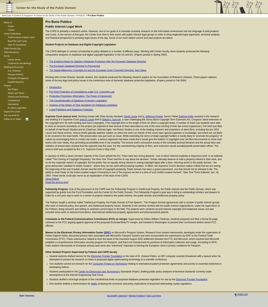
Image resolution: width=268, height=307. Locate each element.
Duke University (26, 296)
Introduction (55, 87)
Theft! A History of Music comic (21, 37)
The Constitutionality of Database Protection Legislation (78, 100)
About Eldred (52, 179)
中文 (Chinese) (14, 71)
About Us (8, 22)
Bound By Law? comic (17, 41)
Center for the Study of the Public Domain (55, 15)
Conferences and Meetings (19, 63)
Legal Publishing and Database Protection (71, 109)
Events (7, 56)
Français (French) (15, 74)
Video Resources (11, 52)
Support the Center (12, 112)
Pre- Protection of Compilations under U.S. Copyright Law (81, 91)
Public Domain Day (12, 48)
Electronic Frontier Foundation (106, 256)
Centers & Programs (23, 15)
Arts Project (13, 89)
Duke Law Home (154, 296)
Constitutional (14, 100)
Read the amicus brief (56, 182)
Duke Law (6, 15)
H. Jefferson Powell (152, 116)
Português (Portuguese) (18, 78)
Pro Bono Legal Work (17, 108)
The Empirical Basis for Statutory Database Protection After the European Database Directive (97, 61)
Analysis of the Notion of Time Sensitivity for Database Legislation (83, 105)
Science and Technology (18, 97)
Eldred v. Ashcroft (112, 119)
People (11, 26)
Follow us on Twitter (12, 119)
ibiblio (94, 283)
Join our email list (11, 115)
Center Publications (12, 34)
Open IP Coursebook (17, 45)
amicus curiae (87, 119)
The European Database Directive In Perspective (74, 66)
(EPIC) (107, 232)
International (13, 104)
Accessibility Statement (117, 296)
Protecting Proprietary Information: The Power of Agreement (80, 96)
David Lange (130, 116)
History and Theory (16, 93)
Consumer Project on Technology (110, 263)
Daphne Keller (186, 116)
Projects (81, 15)
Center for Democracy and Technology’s (99, 271)
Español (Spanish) (16, 82)
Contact (11, 30)
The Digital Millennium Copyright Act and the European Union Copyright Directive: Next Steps (97, 70)
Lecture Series (14, 60)
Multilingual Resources (14, 67)
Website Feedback (137, 296)
